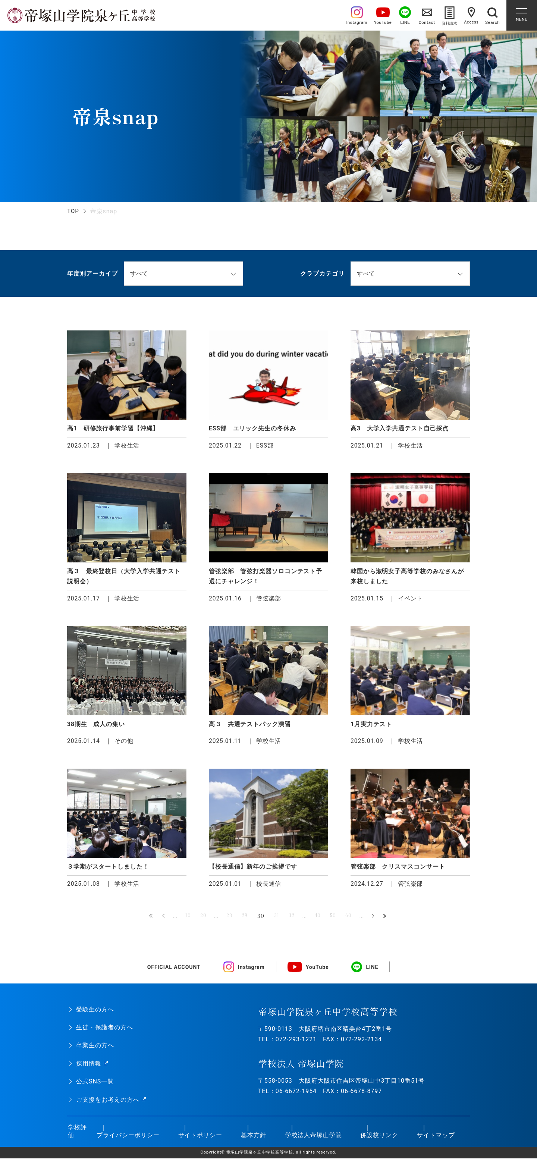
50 (338, 918)
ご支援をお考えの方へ (107, 1102)
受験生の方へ (95, 1012)
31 (277, 918)
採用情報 (88, 1066)
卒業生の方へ (95, 1048)
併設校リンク (378, 1137)
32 (293, 918)
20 (198, 918)
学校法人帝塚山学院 (312, 1137)
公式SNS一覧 (95, 1084)
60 (355, 918)
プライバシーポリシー (127, 1137)
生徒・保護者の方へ (104, 1030)
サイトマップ (435, 1137)
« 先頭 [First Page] (143, 918)
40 (321, 918)
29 (242, 918)
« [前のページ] (156, 918)
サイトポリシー (199, 1137)
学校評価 (76, 1134)
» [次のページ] (381, 918)
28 (225, 918)
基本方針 (253, 1137)
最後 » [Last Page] (393, 918)
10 (181, 918)
